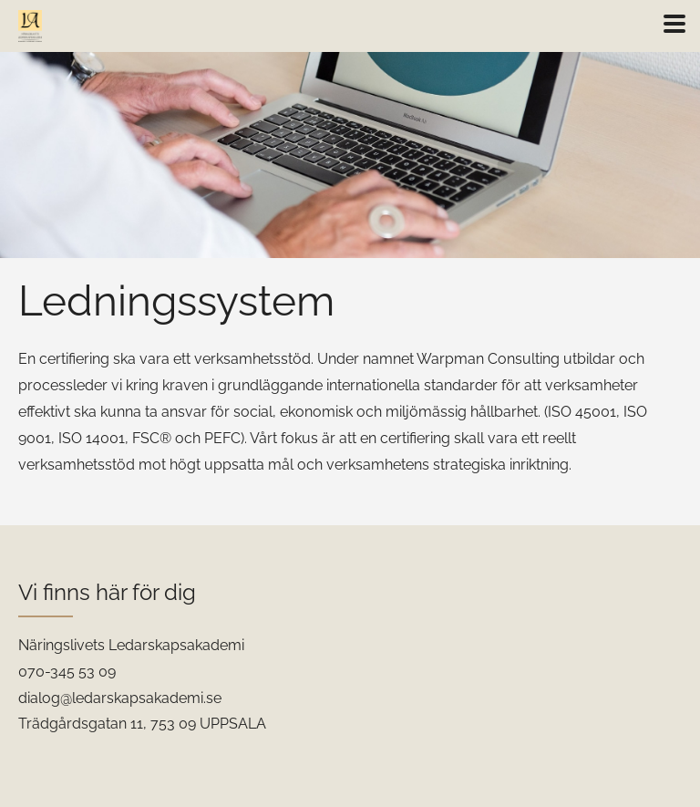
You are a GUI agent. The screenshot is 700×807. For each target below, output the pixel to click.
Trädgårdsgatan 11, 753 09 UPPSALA (142, 723)
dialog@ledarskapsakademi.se (119, 698)
